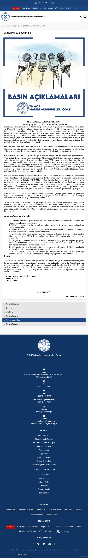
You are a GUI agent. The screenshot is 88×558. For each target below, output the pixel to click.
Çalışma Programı (11, 304)
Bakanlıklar (68, 510)
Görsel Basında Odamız (44, 439)
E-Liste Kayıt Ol (22, 555)
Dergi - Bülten (52, 514)
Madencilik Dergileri (25, 510)
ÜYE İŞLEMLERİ (44, 3)
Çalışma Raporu (11, 316)
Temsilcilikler (44, 493)
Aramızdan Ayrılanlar (73, 527)
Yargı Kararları (44, 450)
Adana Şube (44, 475)
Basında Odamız (44, 435)
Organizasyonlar (37, 514)
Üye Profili (44, 454)
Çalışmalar (16, 26)
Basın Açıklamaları (12, 320)
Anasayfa (6, 26)
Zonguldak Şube (44, 489)
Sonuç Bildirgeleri (44, 461)
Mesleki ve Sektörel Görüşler (44, 443)
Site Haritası (48, 8)
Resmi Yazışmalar (44, 446)
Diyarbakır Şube (44, 478)
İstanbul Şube (44, 482)
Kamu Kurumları (54, 510)
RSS (40, 531)
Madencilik (10, 510)
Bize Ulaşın (27, 8)
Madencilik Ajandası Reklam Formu (44, 465)
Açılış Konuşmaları (44, 457)
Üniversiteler (40, 510)
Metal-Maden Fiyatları (27, 531)
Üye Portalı (70, 8)
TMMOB (78, 510)
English (59, 8)
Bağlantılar (37, 8)
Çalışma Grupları (11, 324)
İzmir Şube (44, 486)
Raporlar (8, 308)
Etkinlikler (8, 312)
